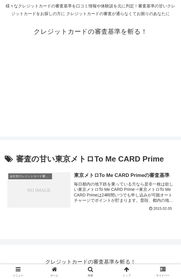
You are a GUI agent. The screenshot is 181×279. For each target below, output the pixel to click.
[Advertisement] (90, 95)
